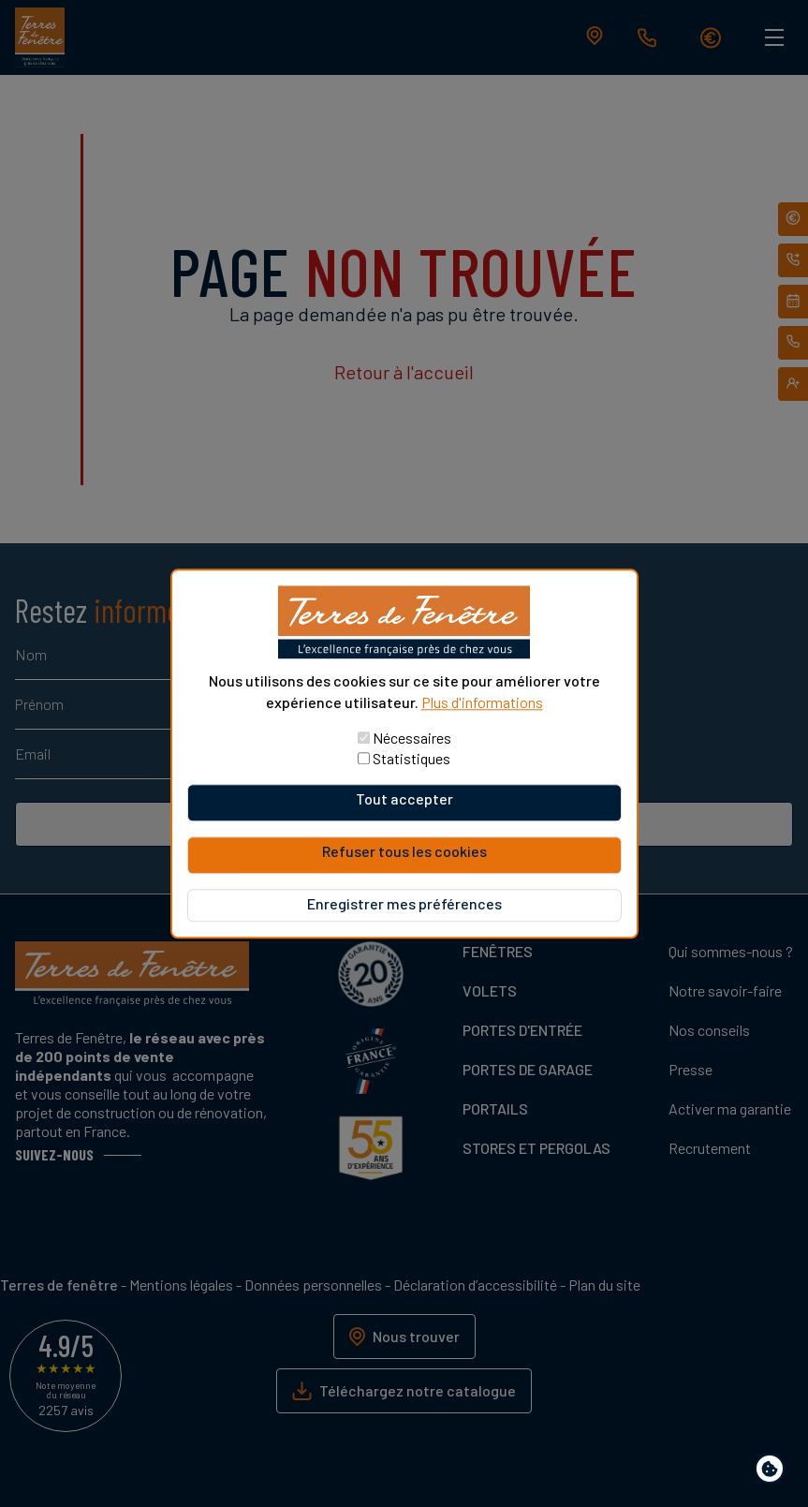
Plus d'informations (482, 702)
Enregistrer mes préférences (404, 903)
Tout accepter (404, 798)
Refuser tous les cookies (404, 851)
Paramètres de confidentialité (774, 1472)
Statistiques (411, 758)
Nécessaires (412, 737)
